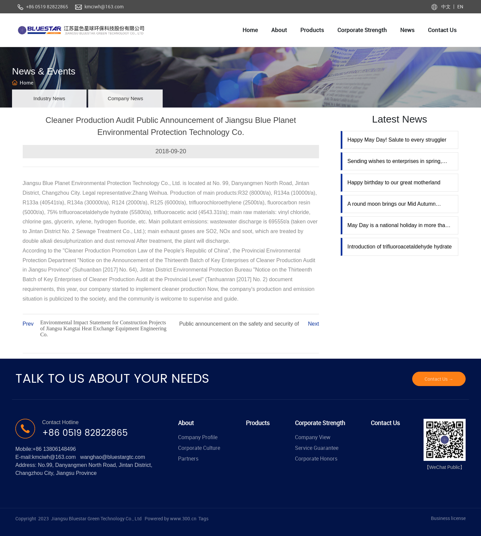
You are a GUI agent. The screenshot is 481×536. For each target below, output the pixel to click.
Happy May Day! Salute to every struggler (396, 140)
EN (459, 6)
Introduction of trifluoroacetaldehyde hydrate (399, 246)
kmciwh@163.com (104, 6)
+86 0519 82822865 (47, 6)
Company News (125, 98)
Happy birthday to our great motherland (393, 182)
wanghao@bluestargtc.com (112, 457)
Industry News (49, 98)
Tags (203, 518)
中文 (446, 6)
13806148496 (59, 449)
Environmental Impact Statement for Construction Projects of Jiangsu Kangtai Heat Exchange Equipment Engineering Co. (103, 328)
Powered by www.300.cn (170, 518)
